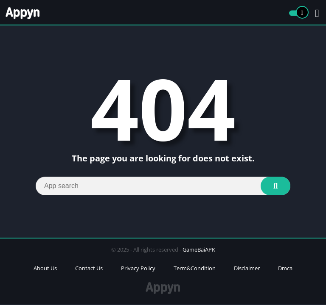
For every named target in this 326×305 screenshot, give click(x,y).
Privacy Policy (138, 268)
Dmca (285, 268)
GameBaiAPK (199, 249)
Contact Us (89, 268)
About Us (45, 268)
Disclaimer (247, 268)
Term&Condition (195, 268)
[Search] (163, 186)
